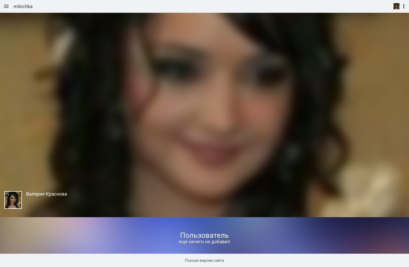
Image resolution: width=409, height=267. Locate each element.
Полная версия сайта (204, 260)
